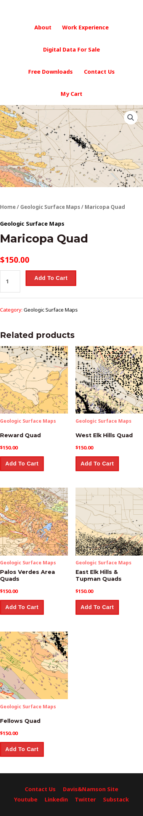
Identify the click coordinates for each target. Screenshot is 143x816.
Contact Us (99, 71)
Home (8, 207)
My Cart (71, 93)
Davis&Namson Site (90, 789)
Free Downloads (50, 71)
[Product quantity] (10, 281)
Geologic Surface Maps (50, 207)
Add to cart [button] (22, 464)
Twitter (85, 799)
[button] (131, 117)
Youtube (25, 799)
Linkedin (56, 799)
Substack (116, 799)
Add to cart (50, 278)
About (42, 27)
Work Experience (85, 27)
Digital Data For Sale (71, 49)
